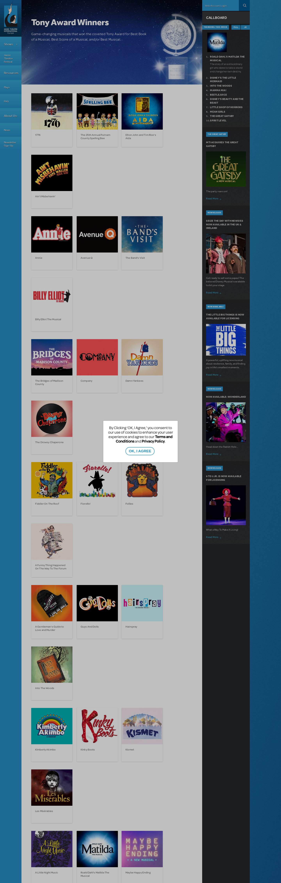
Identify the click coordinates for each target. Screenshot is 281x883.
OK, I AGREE (140, 451)
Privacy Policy (153, 441)
